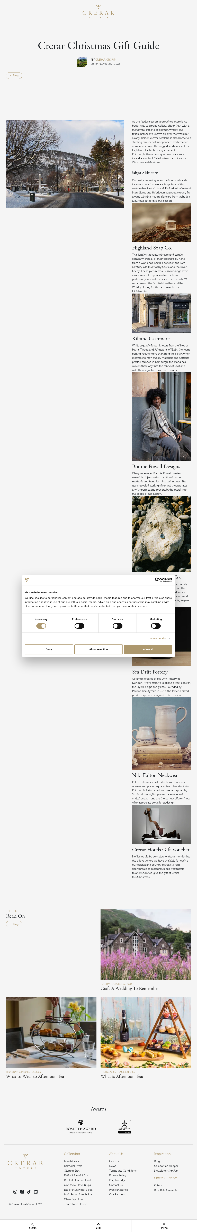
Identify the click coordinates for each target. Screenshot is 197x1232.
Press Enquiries (118, 1189)
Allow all (148, 649)
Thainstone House (75, 1204)
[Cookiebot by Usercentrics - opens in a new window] (157, 580)
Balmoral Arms (73, 1166)
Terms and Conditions (123, 1170)
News (112, 1166)
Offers (158, 1185)
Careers (114, 1161)
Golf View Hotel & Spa (77, 1185)
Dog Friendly (117, 1180)
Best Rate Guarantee (166, 1190)
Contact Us (116, 1185)
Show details (158, 638)
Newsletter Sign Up (166, 1170)
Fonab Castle (72, 1161)
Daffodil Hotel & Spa (76, 1175)
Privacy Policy (117, 1175)
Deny (49, 649)
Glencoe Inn (71, 1170)
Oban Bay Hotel (74, 1199)
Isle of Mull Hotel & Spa (78, 1189)
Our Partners (117, 1194)
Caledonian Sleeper (166, 1166)
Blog (14, 75)
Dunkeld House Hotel (77, 1180)
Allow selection (98, 649)
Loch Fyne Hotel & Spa (78, 1194)
